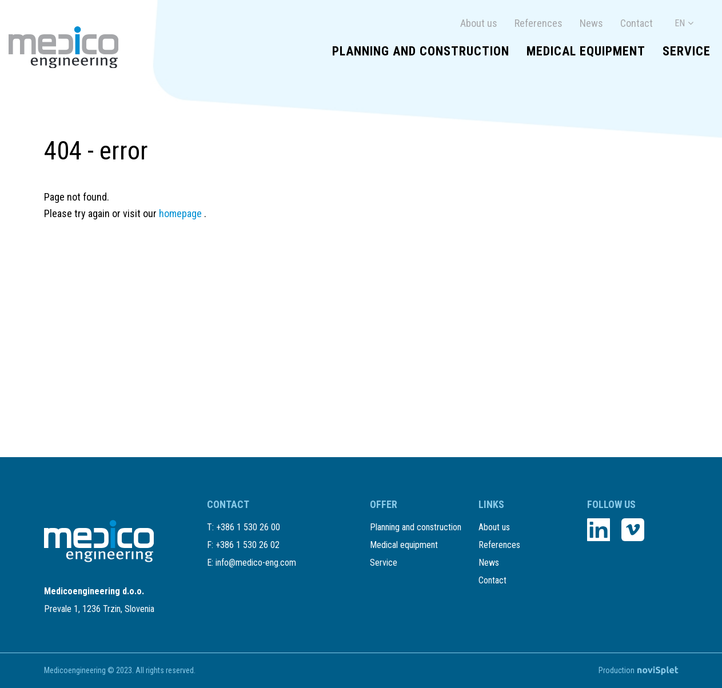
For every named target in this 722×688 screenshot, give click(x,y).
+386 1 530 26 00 (248, 527)
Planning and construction (420, 51)
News (591, 23)
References (538, 23)
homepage (181, 213)
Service (687, 51)
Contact (636, 23)
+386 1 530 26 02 (248, 544)
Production (638, 670)
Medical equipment (585, 51)
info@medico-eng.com (256, 562)
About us (478, 23)
